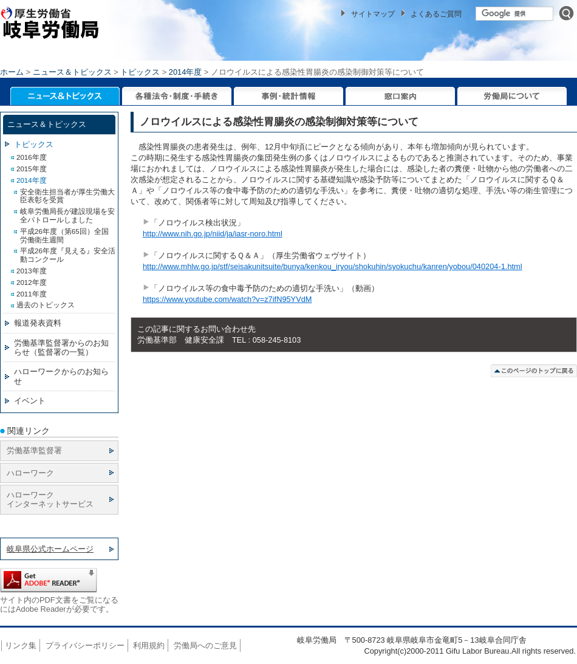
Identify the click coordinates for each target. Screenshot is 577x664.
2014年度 (185, 72)
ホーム (12, 72)
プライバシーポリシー (85, 645)
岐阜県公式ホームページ (50, 548)
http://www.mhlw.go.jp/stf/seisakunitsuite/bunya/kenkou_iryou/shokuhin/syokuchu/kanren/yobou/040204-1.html (332, 266)
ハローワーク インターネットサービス (50, 499)
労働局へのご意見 (205, 645)
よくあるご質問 (436, 14)
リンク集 (20, 645)
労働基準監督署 (34, 450)
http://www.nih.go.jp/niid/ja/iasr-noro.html (212, 233)
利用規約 (149, 645)
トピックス (140, 72)
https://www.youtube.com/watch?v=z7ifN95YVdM (227, 299)
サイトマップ (373, 14)
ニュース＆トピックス (72, 72)
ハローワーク (30, 472)
